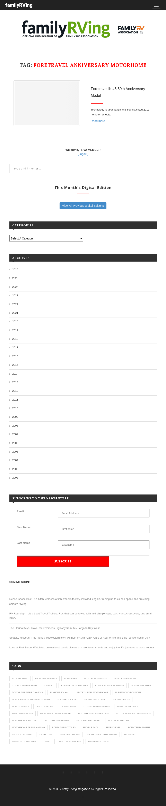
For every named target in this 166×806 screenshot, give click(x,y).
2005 (15, 451)
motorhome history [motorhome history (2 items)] (25, 720)
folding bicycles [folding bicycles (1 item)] (94, 699)
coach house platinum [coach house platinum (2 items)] (109, 685)
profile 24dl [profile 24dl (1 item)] (90, 727)
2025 (15, 278)
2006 (15, 443)
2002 (15, 477)
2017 (15, 347)
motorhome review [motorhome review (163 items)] (57, 720)
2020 (15, 321)
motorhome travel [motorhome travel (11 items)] (89, 720)
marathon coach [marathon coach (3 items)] (127, 706)
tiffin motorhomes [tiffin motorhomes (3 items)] (24, 741)
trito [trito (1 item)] (46, 741)
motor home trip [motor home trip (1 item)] (118, 720)
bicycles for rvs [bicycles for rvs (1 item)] (46, 678)
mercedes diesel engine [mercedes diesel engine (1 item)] (55, 713)
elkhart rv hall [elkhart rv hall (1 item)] (60, 692)
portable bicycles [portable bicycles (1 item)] (64, 727)
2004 (15, 460)
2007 (15, 434)
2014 (15, 373)
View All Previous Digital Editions (83, 205)
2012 (15, 390)
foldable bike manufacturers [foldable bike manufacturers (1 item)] (31, 699)
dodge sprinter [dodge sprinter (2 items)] (141, 685)
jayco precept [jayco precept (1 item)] (45, 706)
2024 (15, 286)
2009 (15, 416)
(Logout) (83, 154)
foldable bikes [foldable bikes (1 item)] (67, 699)
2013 (15, 382)
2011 (15, 399)
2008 (15, 425)
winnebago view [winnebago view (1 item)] (98, 741)
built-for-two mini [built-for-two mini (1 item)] (95, 678)
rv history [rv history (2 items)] (46, 734)
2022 (15, 304)
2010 (15, 408)
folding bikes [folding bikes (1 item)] (121, 699)
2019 (15, 330)
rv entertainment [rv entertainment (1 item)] (139, 727)
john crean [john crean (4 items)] (69, 706)
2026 (15, 269)
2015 (15, 364)
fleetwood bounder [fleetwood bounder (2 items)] (128, 692)
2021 (15, 312)
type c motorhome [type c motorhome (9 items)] (69, 741)
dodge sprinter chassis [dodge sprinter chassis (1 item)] (27, 692)
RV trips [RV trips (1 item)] (129, 734)
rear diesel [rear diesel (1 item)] (112, 727)
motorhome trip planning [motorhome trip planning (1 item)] (28, 727)
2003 (15, 469)
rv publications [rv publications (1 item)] (70, 734)
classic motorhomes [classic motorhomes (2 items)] (74, 685)
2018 (15, 338)
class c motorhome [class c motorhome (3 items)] (24, 685)
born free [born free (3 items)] (70, 678)
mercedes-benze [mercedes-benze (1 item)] (22, 713)
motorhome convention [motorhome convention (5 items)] (93, 713)
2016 (15, 356)
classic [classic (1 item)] (49, 685)
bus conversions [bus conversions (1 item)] (125, 678)
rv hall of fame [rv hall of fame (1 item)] (22, 734)
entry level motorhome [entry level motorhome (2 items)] (92, 692)
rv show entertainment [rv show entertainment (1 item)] (102, 734)
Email (20, 511)
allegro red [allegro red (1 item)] (20, 678)
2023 (15, 295)
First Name (23, 527)
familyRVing (19, 5)
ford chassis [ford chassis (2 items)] (20, 706)
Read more (99, 121)
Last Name (23, 542)
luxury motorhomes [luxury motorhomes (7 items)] (97, 706)
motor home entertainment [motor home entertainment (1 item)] (133, 713)
